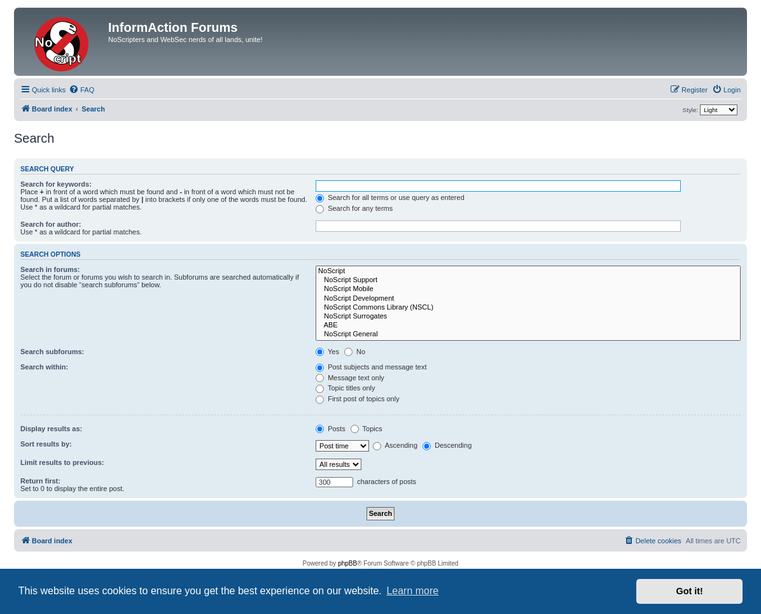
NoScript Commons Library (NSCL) (528, 307)
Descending (446, 445)
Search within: (44, 367)
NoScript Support (528, 280)
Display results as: (51, 428)
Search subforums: (52, 351)
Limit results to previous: (62, 462)
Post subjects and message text (371, 367)
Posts (331, 428)
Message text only (350, 378)
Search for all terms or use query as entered (390, 197)
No (354, 351)
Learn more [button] (412, 590)
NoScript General (528, 334)
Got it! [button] (689, 591)
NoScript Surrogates (528, 316)
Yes (327, 351)
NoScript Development (528, 298)
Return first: (40, 481)
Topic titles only (345, 388)
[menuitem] (81, 89)
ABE (528, 325)
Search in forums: (50, 269)
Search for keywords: (56, 184)
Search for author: (50, 224)
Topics (366, 428)
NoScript (528, 271)
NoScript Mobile (528, 289)
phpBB (347, 563)
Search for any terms (354, 208)
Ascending (395, 445)
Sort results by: (46, 444)
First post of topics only (358, 399)
